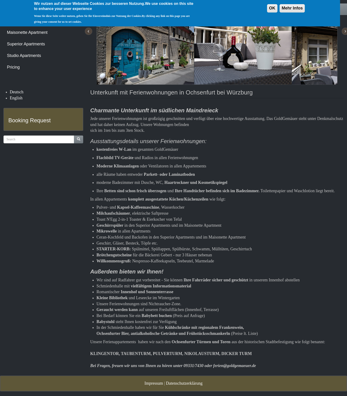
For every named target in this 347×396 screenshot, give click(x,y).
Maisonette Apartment (27, 32)
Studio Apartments (24, 55)
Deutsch (16, 92)
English (16, 98)
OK (272, 5)
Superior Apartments (26, 44)
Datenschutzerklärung (184, 383)
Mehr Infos (292, 5)
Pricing (13, 67)
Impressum (153, 383)
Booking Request (29, 120)
